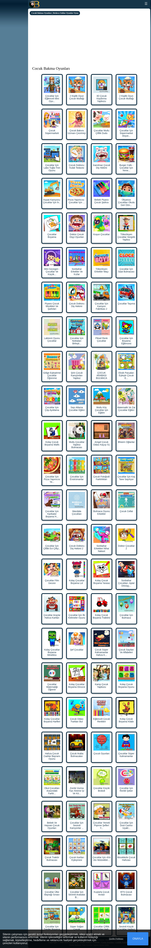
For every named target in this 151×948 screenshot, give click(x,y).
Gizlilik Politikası (116, 939)
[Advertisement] (89, 40)
